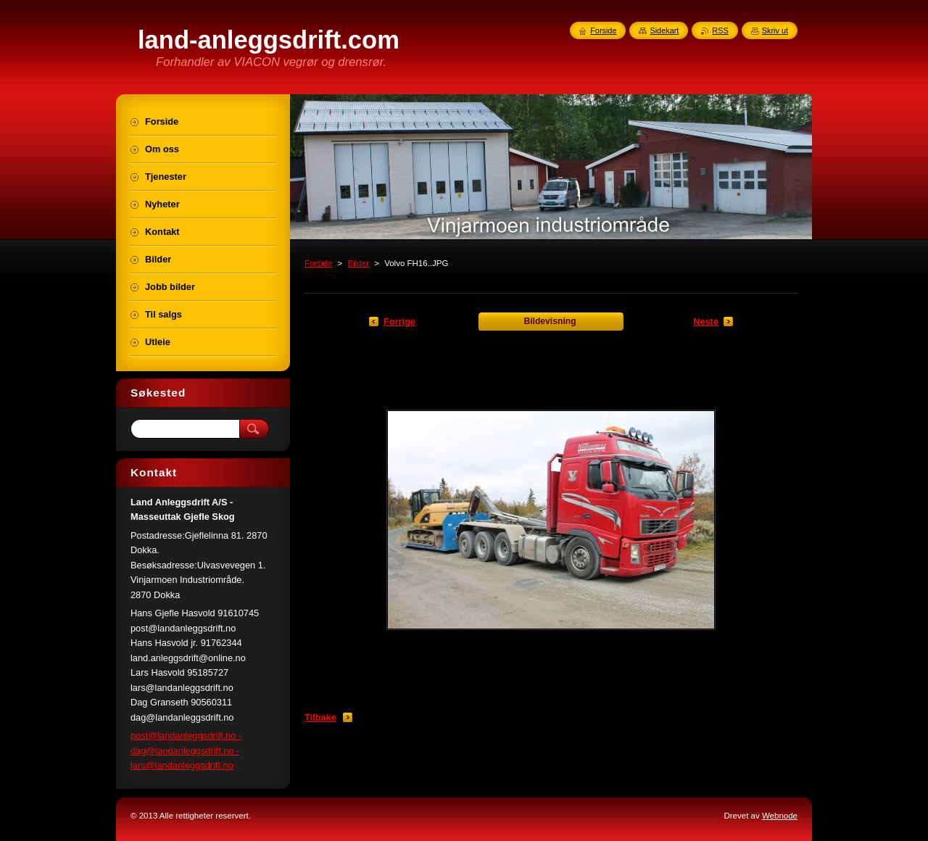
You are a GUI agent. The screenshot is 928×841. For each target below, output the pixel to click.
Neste (705, 321)
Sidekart (664, 30)
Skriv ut (775, 30)
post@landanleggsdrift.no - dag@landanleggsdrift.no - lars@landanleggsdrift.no (185, 750)
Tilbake (320, 717)
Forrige (399, 321)
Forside (318, 263)
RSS (720, 30)
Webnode (780, 815)
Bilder (358, 263)
